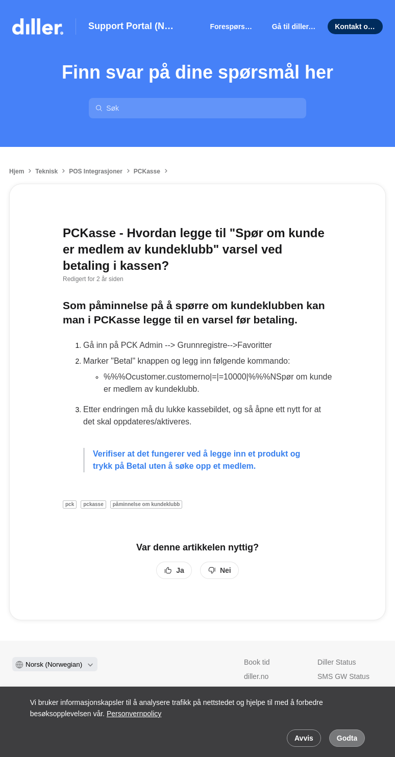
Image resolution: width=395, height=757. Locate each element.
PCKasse (147, 171)
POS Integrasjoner (95, 171)
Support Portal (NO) (131, 26)
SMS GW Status (343, 676)
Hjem (16, 171)
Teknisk (46, 171)
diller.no (256, 676)
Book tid (257, 662)
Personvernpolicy (134, 714)
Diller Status (336, 662)
